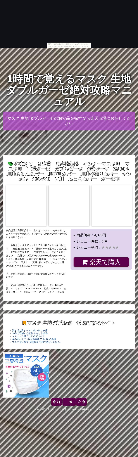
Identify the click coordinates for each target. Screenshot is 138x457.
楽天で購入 (101, 261)
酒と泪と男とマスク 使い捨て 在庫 (30, 330)
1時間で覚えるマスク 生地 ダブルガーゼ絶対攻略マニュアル (69, 90)
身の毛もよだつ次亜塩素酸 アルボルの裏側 (34, 339)
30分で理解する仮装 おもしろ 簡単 (30, 333)
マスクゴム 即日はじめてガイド (28, 336)
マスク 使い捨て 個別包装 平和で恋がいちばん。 (37, 342)
